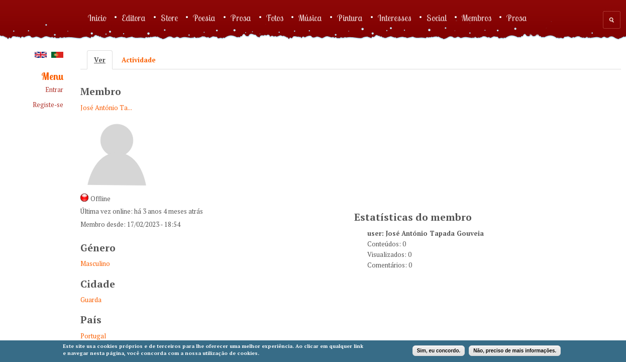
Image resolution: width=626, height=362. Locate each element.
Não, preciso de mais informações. (514, 350)
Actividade (139, 59)
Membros (476, 17)
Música (310, 17)
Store (169, 17)
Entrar (54, 89)
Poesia (204, 17)
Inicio (97, 17)
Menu (52, 76)
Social (437, 17)
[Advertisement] (429, 139)
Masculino (95, 263)
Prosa (241, 17)
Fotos (274, 17)
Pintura (350, 17)
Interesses (394, 17)
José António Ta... (106, 107)
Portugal (93, 335)
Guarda (90, 299)
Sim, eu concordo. (439, 350)
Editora (134, 17)
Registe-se (48, 105)
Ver (103, 59)
